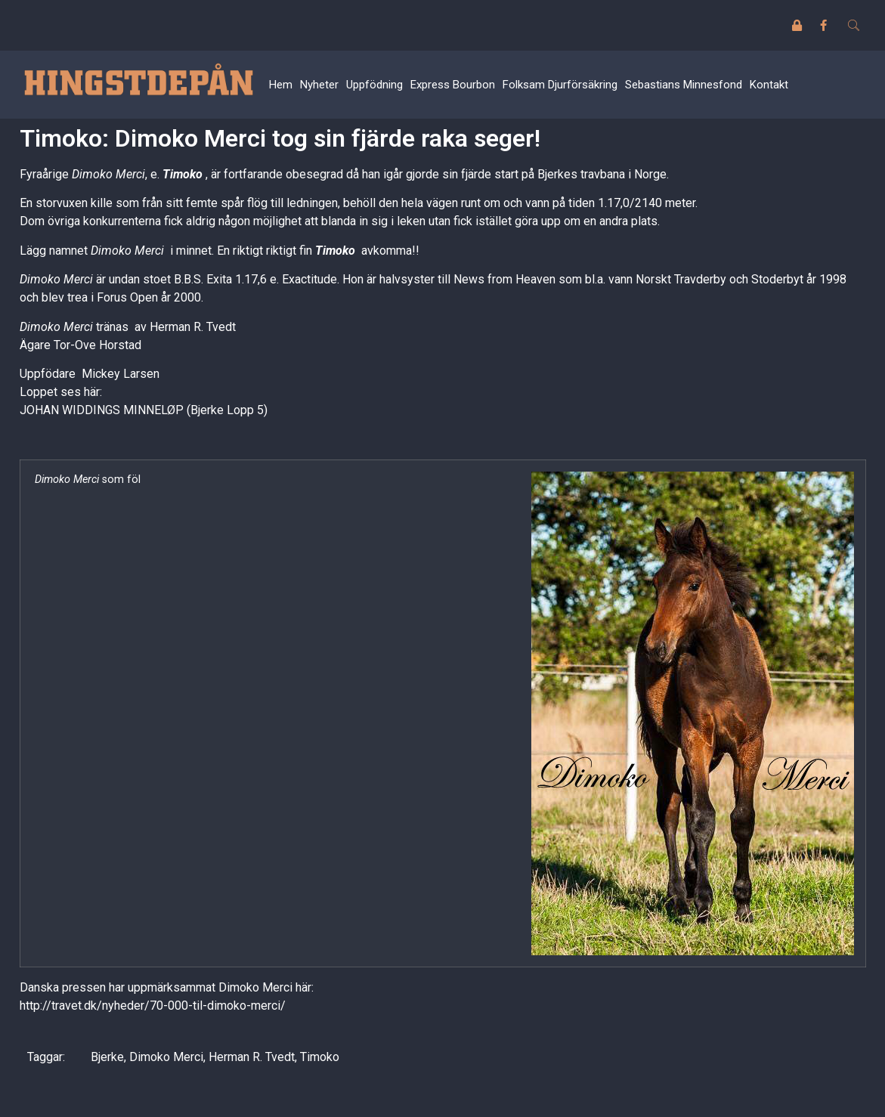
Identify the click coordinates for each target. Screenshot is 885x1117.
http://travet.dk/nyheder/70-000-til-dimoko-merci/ (154, 1005)
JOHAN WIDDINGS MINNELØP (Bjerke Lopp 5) (144, 410)
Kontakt (769, 84)
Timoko (182, 174)
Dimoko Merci (166, 1057)
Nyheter (319, 84)
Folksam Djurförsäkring (560, 84)
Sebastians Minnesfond (683, 84)
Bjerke (107, 1057)
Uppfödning (374, 84)
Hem (280, 84)
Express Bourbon (452, 84)
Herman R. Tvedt (252, 1057)
